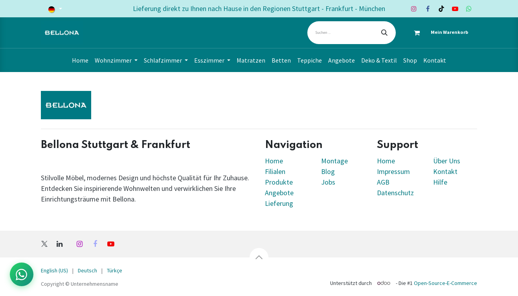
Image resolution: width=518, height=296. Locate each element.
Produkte (279, 182)
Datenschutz (395, 192)
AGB (383, 182)
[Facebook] (427, 8)
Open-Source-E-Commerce (445, 283)
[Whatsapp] (469, 8)
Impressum (393, 171)
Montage (334, 160)
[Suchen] (384, 32)
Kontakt (445, 171)
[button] (259, 257)
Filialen (276, 171)
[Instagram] (414, 8)
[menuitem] (80, 60)
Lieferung (279, 203)
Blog (328, 171)
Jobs (328, 182)
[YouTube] (455, 8)
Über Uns (446, 160)
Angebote (279, 192)
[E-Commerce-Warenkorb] (437, 32)
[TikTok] (441, 8)
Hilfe (440, 182)
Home (274, 160)
